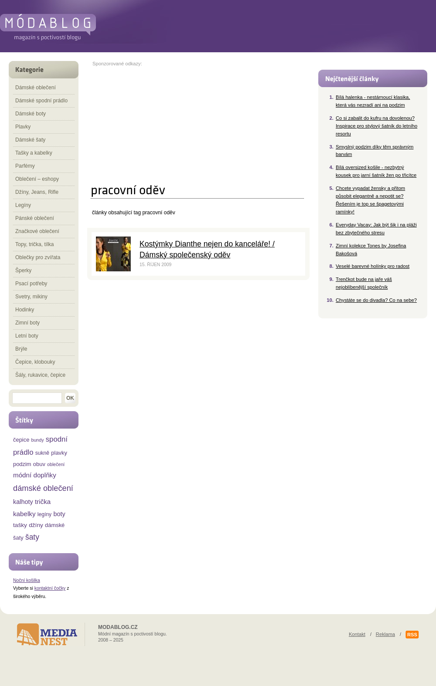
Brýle (21, 349)
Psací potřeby (31, 283)
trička (43, 501)
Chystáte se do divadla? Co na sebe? (376, 300)
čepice (21, 439)
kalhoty (23, 501)
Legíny (23, 205)
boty (59, 513)
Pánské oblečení (34, 218)
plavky (59, 452)
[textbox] (37, 398)
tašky (20, 525)
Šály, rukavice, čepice (40, 375)
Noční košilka (26, 580)
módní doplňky (34, 475)
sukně (42, 453)
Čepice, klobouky (35, 362)
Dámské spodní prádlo (41, 101)
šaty (32, 537)
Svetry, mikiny (31, 297)
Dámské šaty (30, 140)
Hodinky (24, 310)
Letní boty (26, 336)
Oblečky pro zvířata (37, 257)
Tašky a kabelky (33, 153)
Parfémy (25, 166)
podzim (22, 464)
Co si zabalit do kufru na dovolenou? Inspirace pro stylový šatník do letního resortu (376, 125)
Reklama (385, 634)
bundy (37, 440)
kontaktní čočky (50, 588)
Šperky (23, 270)
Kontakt (357, 634)
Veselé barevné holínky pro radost (372, 266)
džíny (36, 525)
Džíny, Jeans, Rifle (36, 192)
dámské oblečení (43, 488)
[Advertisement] (160, 120)
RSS (412, 634)
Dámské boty (30, 114)
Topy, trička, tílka (34, 244)
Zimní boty (27, 323)
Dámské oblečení (35, 87)
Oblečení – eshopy (37, 179)
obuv (39, 464)
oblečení (56, 464)
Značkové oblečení (37, 231)
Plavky (23, 127)
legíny (44, 514)
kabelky (24, 513)
